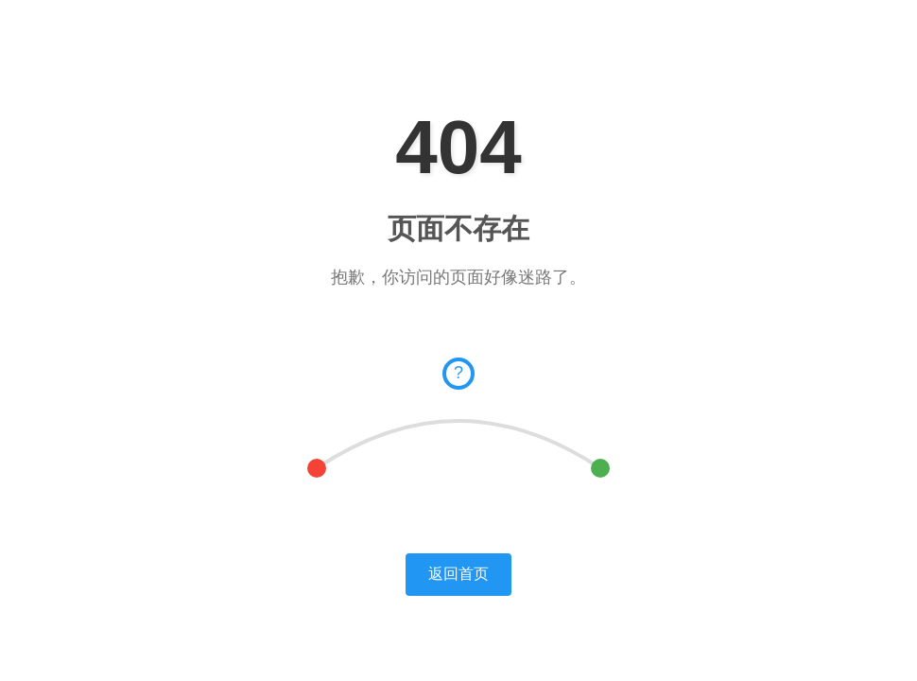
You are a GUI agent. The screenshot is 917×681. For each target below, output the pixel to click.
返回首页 (458, 574)
